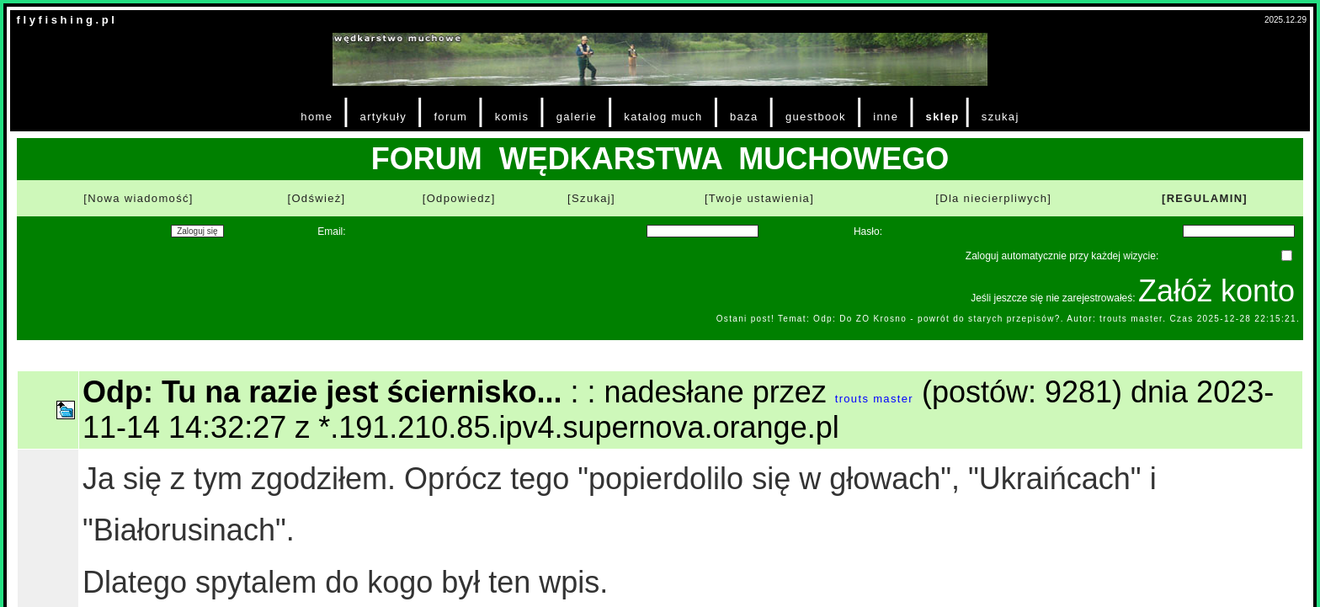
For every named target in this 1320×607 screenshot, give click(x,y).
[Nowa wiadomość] (138, 198)
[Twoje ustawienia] (759, 198)
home (317, 116)
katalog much (663, 116)
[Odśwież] (316, 198)
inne (885, 116)
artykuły (383, 116)
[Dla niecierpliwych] (993, 198)
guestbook (815, 116)
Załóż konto (1216, 291)
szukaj (1000, 116)
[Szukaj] (591, 198)
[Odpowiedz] (459, 198)
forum (450, 116)
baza (744, 116)
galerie (576, 116)
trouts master (874, 398)
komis (512, 116)
